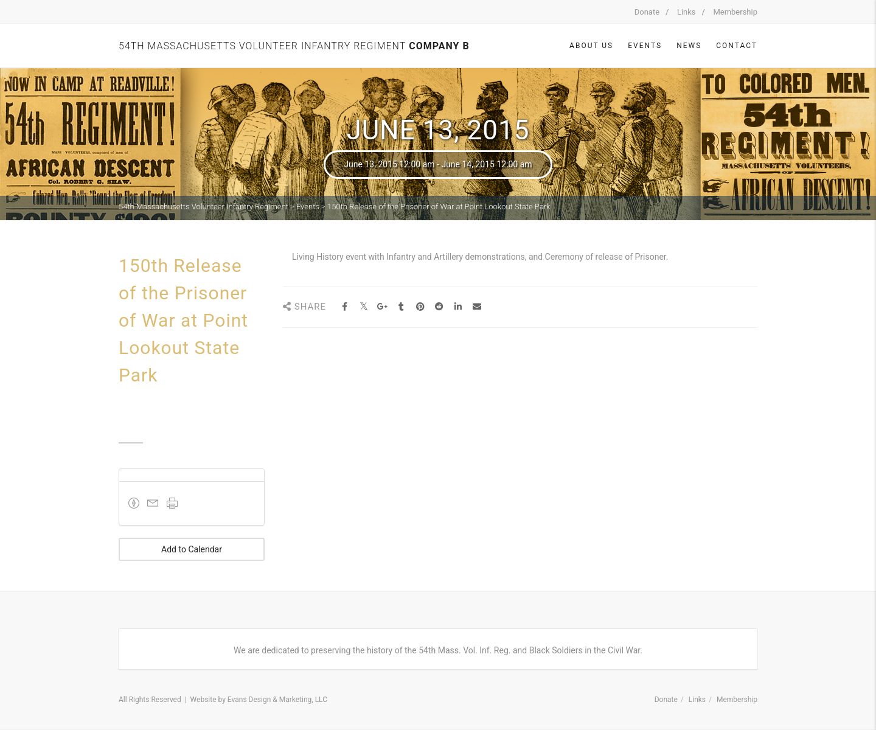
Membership (735, 11)
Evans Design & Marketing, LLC (277, 699)
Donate (646, 11)
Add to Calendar (191, 549)
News (688, 45)
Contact (736, 45)
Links (686, 11)
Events (645, 45)
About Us (591, 45)
